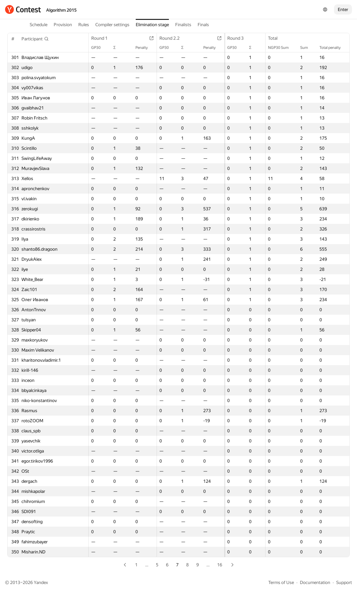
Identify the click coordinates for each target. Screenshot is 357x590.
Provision (63, 24)
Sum (307, 47)
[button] (35, 38)
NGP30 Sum (281, 47)
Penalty (141, 47)
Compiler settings (112, 24)
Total (276, 38)
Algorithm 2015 (61, 10)
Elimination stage (152, 24)
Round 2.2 (169, 38)
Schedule (38, 24)
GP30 (99, 47)
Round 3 (232, 38)
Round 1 (102, 38)
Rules (83, 24)
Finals (203, 24)
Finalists (183, 24)
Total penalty (333, 47)
